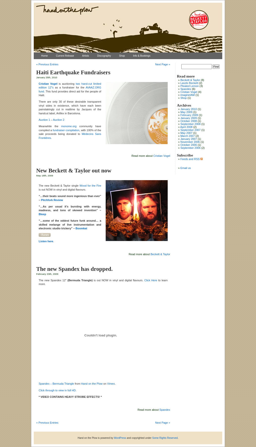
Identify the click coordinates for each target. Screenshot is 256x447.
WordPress (120, 438)
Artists (85, 55)
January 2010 (188, 109)
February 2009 (189, 115)
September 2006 (190, 147)
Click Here (150, 280)
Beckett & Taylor (160, 254)
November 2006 (190, 141)
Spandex (165, 409)
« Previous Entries (47, 64)
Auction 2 (58, 119)
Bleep (42, 214)
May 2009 (186, 112)
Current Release (65, 55)
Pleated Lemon (189, 85)
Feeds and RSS (191, 159)
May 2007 (186, 132)
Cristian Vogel (161, 155)
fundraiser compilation (66, 130)
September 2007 (190, 129)
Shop (122, 55)
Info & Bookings (141, 55)
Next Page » (162, 64)
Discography (104, 55)
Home (44, 55)
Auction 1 (45, 119)
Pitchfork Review (52, 200)
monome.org (69, 126)
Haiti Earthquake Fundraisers (73, 72)
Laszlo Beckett (189, 82)
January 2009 (188, 118)
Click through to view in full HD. (57, 390)
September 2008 (190, 123)
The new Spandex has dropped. (74, 269)
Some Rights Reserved (165, 438)
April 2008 (186, 126)
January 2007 (188, 138)
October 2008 (188, 121)
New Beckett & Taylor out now (73, 170)
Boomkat (81, 228)
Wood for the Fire (90, 185)
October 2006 (188, 144)
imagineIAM (187, 94)
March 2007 (187, 135)
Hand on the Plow (92, 383)
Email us (185, 167)
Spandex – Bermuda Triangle (56, 383)
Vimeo (111, 383)
